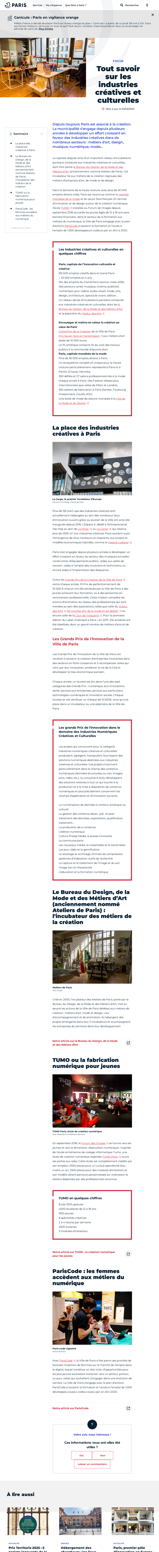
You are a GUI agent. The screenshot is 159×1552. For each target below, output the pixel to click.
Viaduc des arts (91, 313)
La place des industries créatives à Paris (25, 147)
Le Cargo (102, 529)
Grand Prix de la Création (75, 331)
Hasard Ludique (118, 542)
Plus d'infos (46, 28)
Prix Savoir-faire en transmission (79, 336)
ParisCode (71, 226)
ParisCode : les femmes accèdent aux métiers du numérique (26, 213)
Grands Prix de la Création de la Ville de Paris (93, 579)
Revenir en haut (22, 227)
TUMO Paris (110, 1156)
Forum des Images (93, 1143)
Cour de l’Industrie (87, 615)
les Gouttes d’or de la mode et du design (92, 611)
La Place (83, 529)
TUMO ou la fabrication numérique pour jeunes (25, 197)
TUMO (65, 208)
